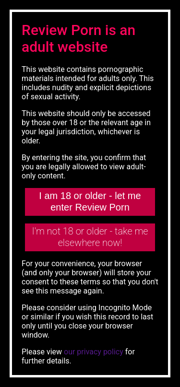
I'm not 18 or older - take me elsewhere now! (90, 236)
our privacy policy (93, 351)
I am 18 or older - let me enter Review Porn (90, 201)
